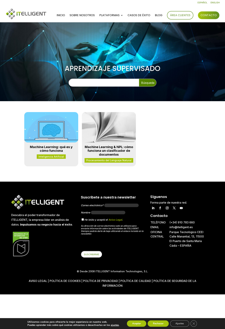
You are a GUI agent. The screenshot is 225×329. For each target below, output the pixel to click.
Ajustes (179, 323)
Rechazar (158, 323)
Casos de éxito (139, 15)
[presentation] (107, 244)
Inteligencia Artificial (51, 156)
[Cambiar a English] (215, 3)
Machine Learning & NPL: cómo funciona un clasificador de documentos (109, 150)
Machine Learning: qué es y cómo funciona (51, 149)
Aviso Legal (115, 219)
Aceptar (136, 323)
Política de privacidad (100, 281)
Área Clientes (180, 15)
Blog (158, 15)
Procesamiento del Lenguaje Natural (108, 160)
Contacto (209, 15)
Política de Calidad (136, 281)
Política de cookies (65, 281)
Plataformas (109, 15)
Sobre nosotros (82, 15)
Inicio (61, 15)
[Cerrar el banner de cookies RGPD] (194, 323)
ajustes (115, 325)
